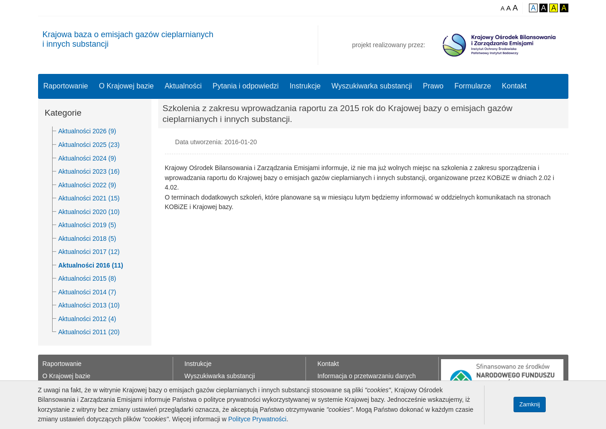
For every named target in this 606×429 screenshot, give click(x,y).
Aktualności (183, 86)
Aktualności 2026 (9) (87, 131)
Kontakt (514, 86)
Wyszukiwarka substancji (371, 86)
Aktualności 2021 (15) (89, 198)
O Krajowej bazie (126, 86)
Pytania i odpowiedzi (246, 86)
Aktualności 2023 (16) (89, 171)
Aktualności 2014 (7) (87, 292)
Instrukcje (305, 86)
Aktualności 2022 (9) (87, 185)
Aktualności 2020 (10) (89, 211)
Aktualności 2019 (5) (87, 225)
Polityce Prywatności (257, 419)
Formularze (472, 86)
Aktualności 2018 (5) (87, 238)
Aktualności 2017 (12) (89, 251)
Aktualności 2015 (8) (87, 278)
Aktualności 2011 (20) (89, 332)
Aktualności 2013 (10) (89, 305)
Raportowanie (66, 86)
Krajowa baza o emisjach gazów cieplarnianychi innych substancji (128, 39)
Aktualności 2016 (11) (90, 265)
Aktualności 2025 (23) (89, 144)
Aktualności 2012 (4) (87, 318)
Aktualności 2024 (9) (87, 158)
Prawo (433, 86)
